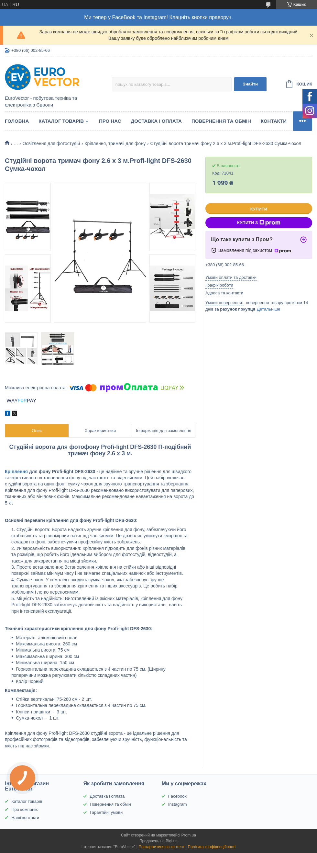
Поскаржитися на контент (161, 847)
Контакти (274, 121)
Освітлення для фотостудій (51, 143)
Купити (258, 209)
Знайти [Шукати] (250, 84)
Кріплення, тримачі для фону (115, 143)
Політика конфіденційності (212, 847)
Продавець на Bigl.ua (158, 841)
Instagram (177, 804)
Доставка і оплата (156, 121)
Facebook (177, 796)
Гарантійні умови (106, 812)
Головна (17, 121)
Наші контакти (25, 817)
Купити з (258, 223)
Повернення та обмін (221, 121)
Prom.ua (188, 835)
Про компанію (24, 809)
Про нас (110, 121)
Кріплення (16, 471)
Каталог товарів (61, 121)
